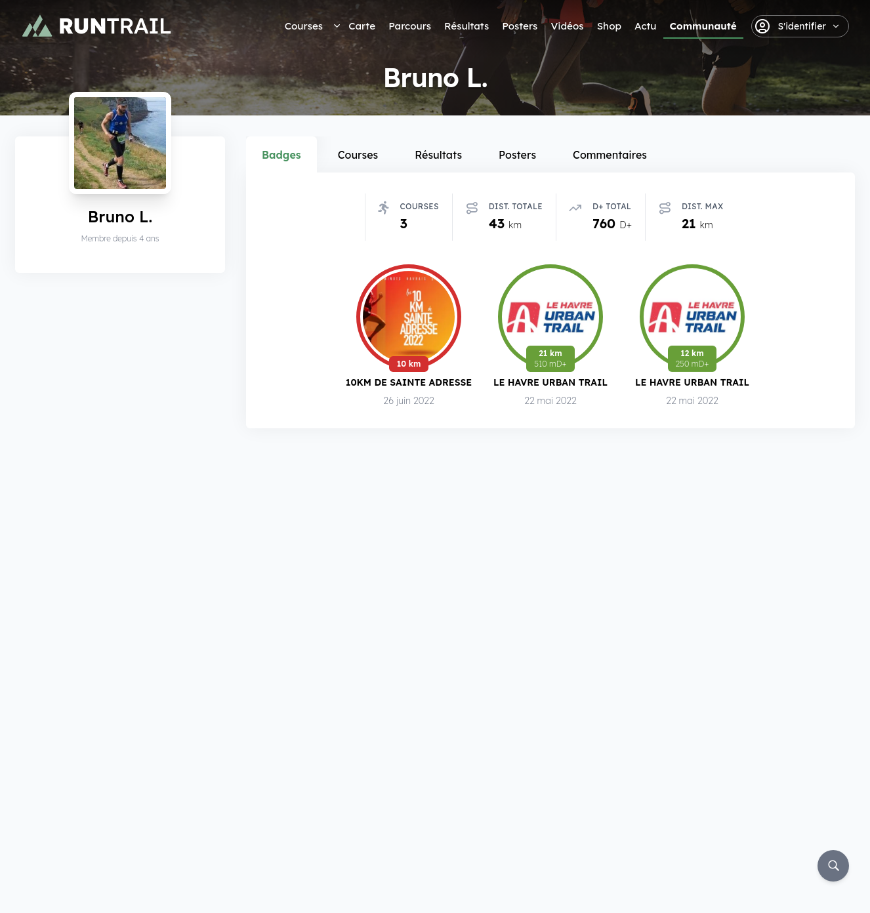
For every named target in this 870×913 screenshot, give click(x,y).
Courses (304, 26)
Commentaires (610, 154)
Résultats (466, 26)
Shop (609, 26)
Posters (519, 26)
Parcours (409, 26)
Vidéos (566, 26)
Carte (361, 26)
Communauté (703, 26)
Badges (281, 154)
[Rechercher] (833, 866)
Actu (645, 26)
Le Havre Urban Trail (550, 382)
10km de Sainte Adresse (409, 382)
